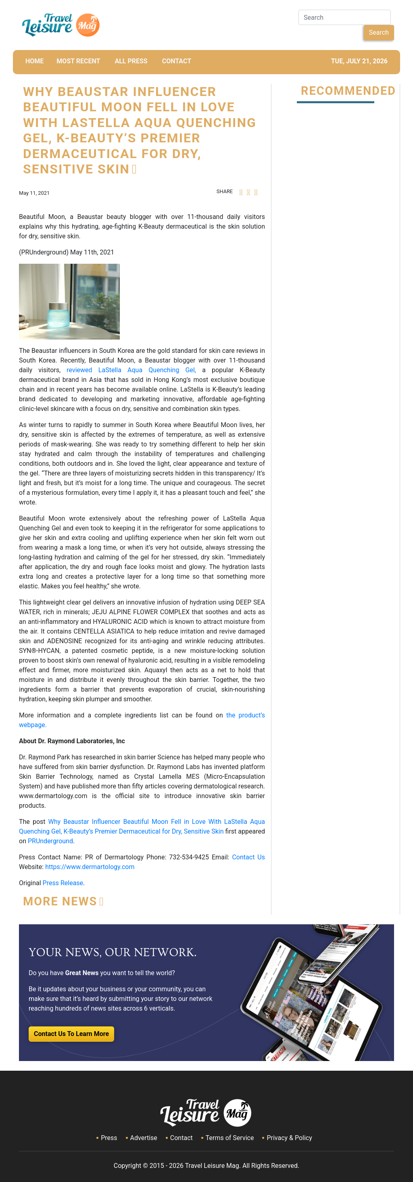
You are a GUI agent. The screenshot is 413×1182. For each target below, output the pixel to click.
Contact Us (248, 857)
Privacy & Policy (289, 1138)
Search (379, 32)
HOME (34, 61)
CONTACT (176, 61)
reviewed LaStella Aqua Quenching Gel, (131, 370)
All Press (131, 61)
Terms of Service (230, 1138)
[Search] (344, 17)
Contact (181, 1138)
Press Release (63, 883)
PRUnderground (50, 841)
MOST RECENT (78, 61)
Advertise (143, 1138)
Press (109, 1138)
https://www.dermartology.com (89, 867)
